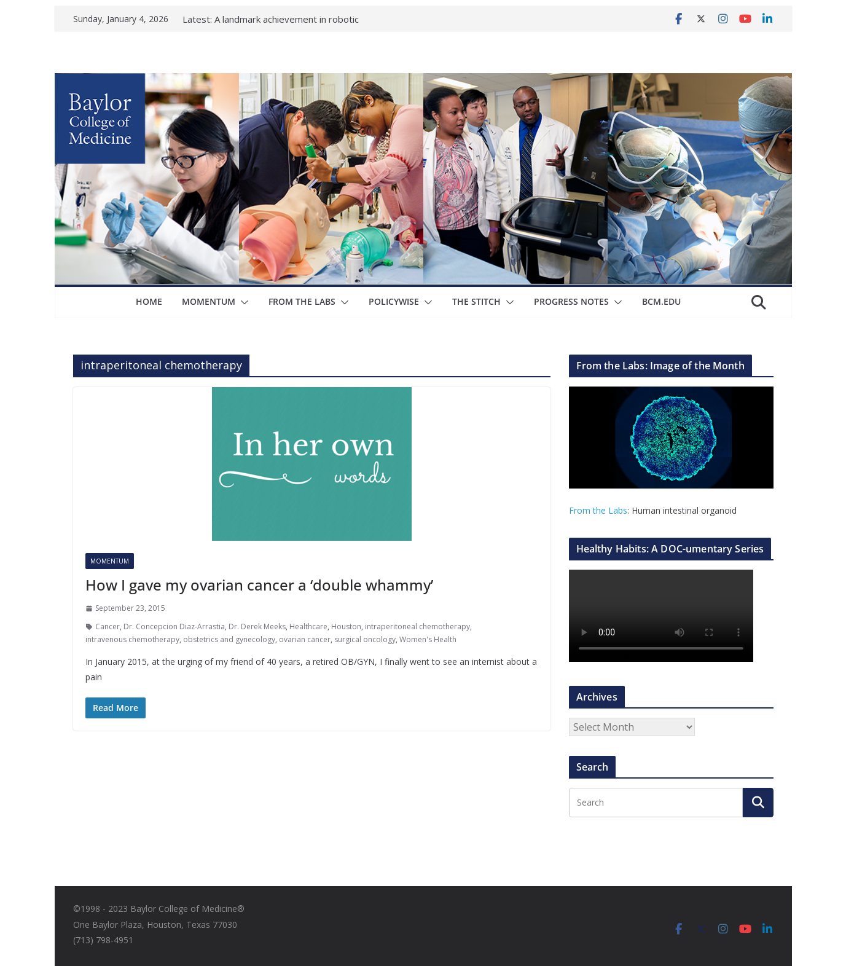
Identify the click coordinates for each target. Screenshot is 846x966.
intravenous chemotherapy (132, 639)
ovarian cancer (305, 639)
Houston (346, 626)
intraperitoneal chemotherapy (417, 626)
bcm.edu (661, 301)
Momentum (208, 301)
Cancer (107, 626)
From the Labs (598, 510)
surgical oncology (365, 639)
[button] (242, 302)
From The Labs (301, 301)
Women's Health (427, 639)
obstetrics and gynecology (229, 639)
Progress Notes (571, 301)
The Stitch (476, 301)
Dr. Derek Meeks (257, 626)
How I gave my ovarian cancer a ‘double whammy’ (259, 585)
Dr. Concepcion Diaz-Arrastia (174, 626)
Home (149, 301)
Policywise (394, 301)
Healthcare (308, 626)
